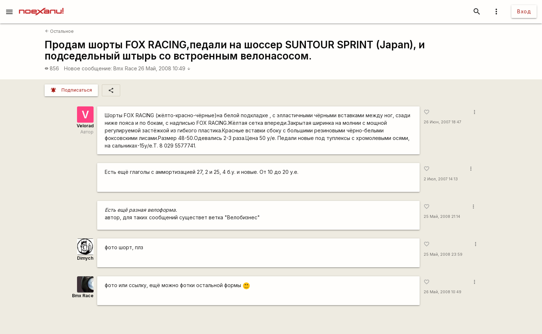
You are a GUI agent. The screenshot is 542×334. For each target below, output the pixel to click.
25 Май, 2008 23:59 (443, 254)
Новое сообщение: (88, 68)
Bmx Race (125, 68)
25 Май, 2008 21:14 (442, 216)
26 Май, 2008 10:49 (164, 68)
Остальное (59, 31)
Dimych (85, 258)
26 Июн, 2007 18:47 (442, 122)
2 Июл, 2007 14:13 (441, 179)
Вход (524, 11)
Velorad (85, 125)
